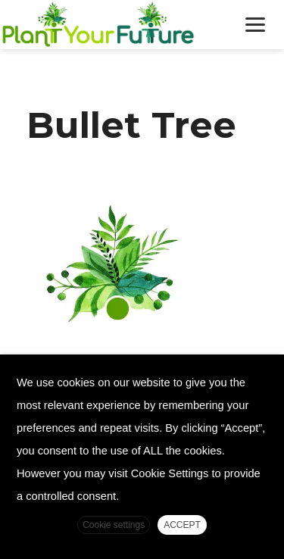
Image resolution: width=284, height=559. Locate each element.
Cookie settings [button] (114, 525)
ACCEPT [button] (182, 525)
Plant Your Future (113, 24)
